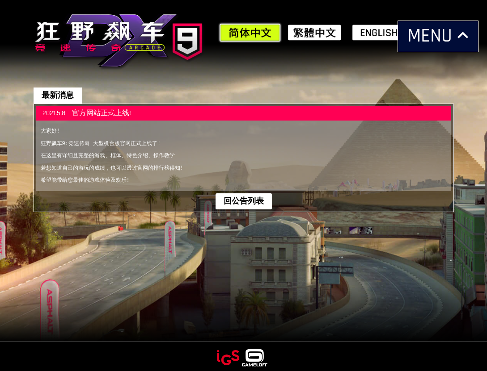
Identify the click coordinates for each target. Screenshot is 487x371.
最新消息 (58, 95)
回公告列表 (244, 199)
